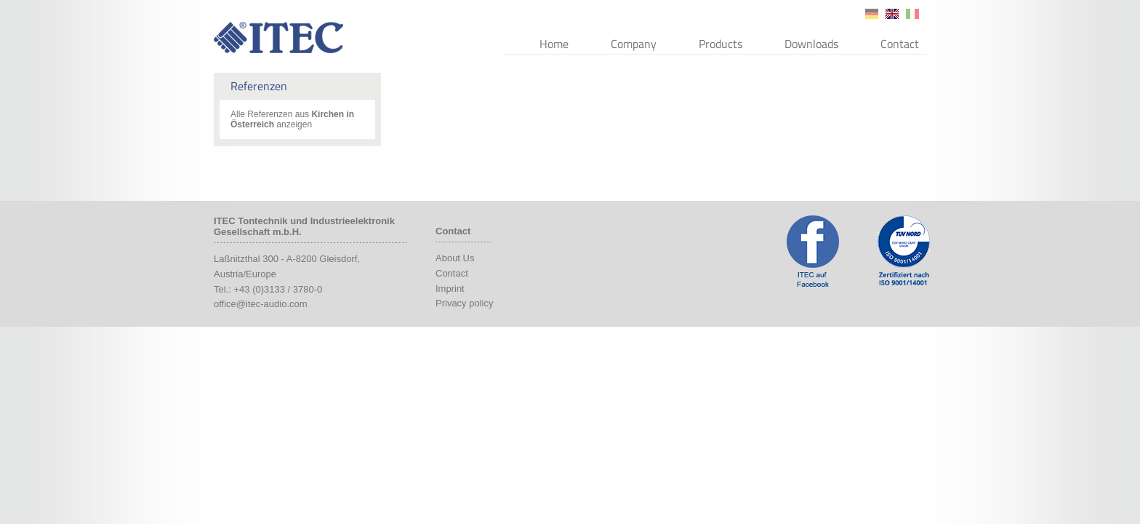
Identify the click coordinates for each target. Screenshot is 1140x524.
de (871, 14)
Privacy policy (464, 303)
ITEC (278, 37)
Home (554, 43)
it (912, 14)
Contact (899, 43)
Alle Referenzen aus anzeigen (292, 119)
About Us (454, 258)
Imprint (450, 288)
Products (720, 43)
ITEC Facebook (813, 251)
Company (634, 43)
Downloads (811, 43)
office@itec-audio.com (261, 303)
